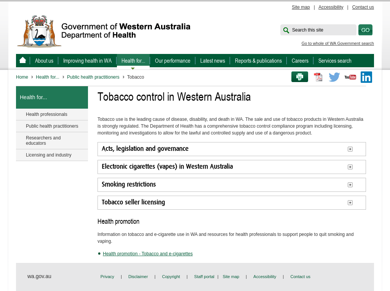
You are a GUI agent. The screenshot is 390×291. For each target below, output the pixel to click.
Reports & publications (258, 60)
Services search (335, 60)
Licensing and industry (48, 155)
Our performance (172, 60)
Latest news (212, 60)
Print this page (297, 77)
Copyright (171, 276)
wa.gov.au (39, 276)
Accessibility (330, 7)
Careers (300, 60)
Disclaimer (138, 276)
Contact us (363, 7)
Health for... (133, 60)
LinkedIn (366, 77)
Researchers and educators (43, 140)
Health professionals (46, 114)
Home (22, 77)
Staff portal (204, 276)
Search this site (307, 30)
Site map (301, 7)
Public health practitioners (93, 77)
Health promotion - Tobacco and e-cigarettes (148, 253)
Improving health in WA (87, 60)
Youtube (350, 77)
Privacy (107, 276)
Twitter (334, 77)
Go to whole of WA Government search (338, 43)
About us (44, 60)
